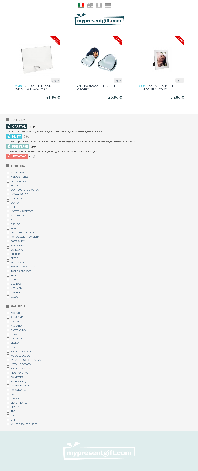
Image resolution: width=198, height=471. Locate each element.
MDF (11, 347)
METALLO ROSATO (19, 364)
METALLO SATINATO (19, 368)
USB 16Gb (14, 284)
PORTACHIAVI (16, 241)
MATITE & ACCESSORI (20, 211)
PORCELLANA (16, 390)
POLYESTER (15, 377)
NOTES (12, 219)
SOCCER (13, 254)
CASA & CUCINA (17, 194)
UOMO (12, 279)
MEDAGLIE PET (17, 215)
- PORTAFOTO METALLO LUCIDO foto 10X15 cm (158, 87)
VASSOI (13, 296)
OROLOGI (14, 224)
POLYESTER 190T (18, 381)
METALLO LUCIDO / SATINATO (25, 360)
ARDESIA (13, 321)
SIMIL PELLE (15, 407)
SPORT (12, 258)
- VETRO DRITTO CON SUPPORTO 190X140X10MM (33, 87)
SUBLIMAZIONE (17, 262)
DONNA (13, 202)
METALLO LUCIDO (18, 355)
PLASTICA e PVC (17, 373)
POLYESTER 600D (18, 385)
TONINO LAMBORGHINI (21, 266)
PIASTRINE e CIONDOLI (21, 232)
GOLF (12, 207)
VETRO (12, 420)
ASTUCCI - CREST (18, 177)
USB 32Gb (14, 288)
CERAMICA (15, 338)
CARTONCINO (16, 330)
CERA (12, 334)
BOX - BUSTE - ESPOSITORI (23, 189)
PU (10, 394)
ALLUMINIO (15, 317)
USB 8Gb (13, 292)
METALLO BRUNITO (19, 351)
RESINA (13, 398)
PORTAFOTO (15, 245)
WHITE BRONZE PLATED (22, 424)
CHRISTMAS (15, 198)
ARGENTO (14, 326)
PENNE (12, 228)
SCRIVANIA (15, 249)
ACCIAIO (13, 313)
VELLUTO (14, 415)
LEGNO (13, 342)
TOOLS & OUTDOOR (19, 271)
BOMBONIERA (16, 181)
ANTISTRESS (15, 172)
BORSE (12, 185)
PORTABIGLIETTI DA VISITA (23, 237)
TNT (11, 411)
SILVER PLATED (17, 402)
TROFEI (13, 275)
